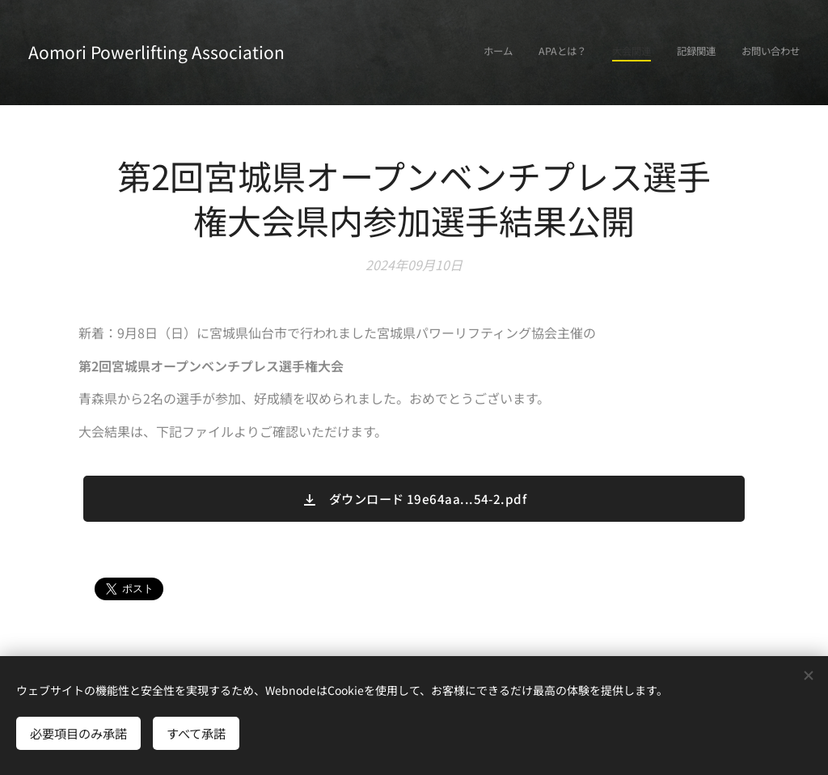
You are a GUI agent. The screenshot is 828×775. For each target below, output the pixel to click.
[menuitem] (700, 52)
